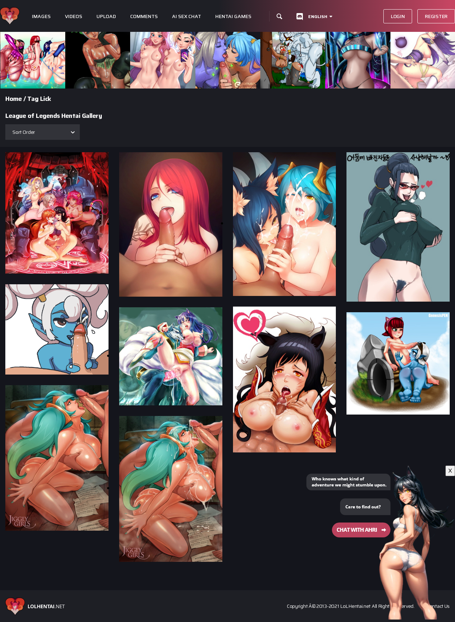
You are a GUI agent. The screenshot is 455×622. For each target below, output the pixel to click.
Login (398, 16)
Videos (73, 16)
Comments (144, 16)
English (317, 16)
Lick (45, 99)
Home (13, 99)
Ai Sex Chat (186, 16)
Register (436, 16)
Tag (33, 99)
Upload (106, 16)
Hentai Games (233, 16)
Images (41, 16)
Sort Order (23, 132)
